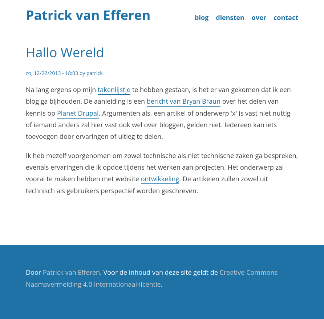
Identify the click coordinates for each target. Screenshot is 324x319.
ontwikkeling (160, 178)
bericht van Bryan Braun (183, 101)
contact (286, 17)
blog (201, 17)
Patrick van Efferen (88, 15)
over (259, 17)
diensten (230, 17)
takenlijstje (114, 89)
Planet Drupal (78, 113)
